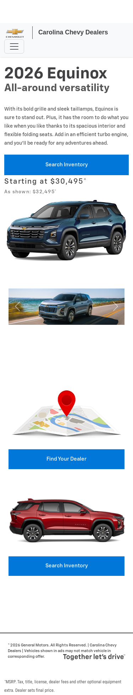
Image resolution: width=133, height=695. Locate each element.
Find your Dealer (66, 459)
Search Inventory (66, 164)
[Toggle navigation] (14, 46)
